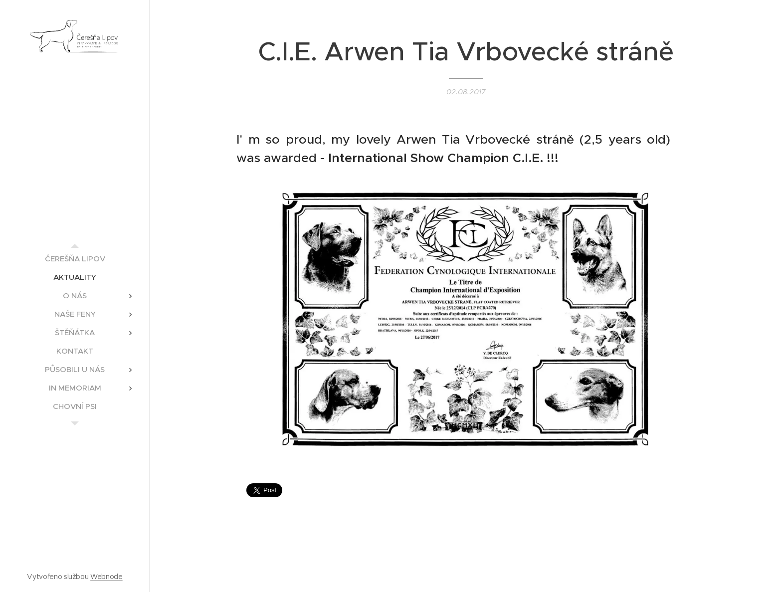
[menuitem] (75, 258)
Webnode (106, 576)
